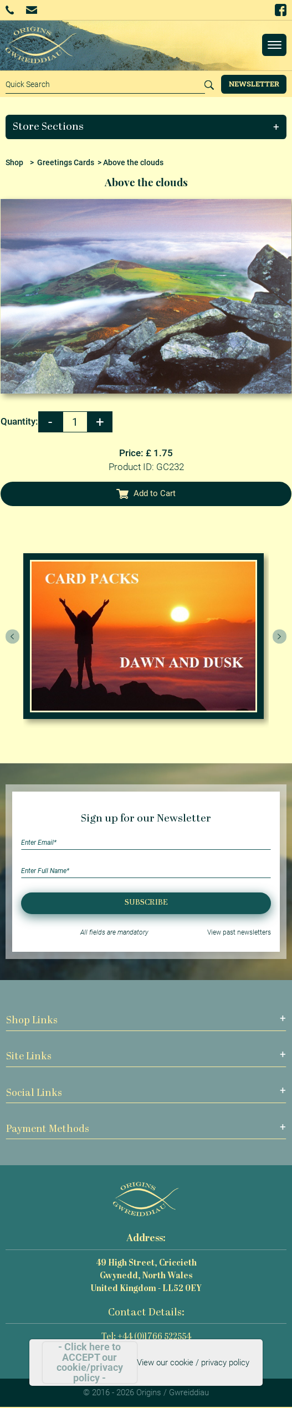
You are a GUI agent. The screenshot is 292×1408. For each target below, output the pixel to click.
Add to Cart (146, 493)
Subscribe (146, 903)
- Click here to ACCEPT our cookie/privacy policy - (90, 1362)
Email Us (31, 9)
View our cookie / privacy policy (193, 1363)
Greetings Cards (65, 162)
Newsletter (254, 83)
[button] (146, 127)
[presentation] (13, 636)
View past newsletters (239, 932)
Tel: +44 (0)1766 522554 (146, 1337)
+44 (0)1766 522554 (10, 10)
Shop (14, 162)
